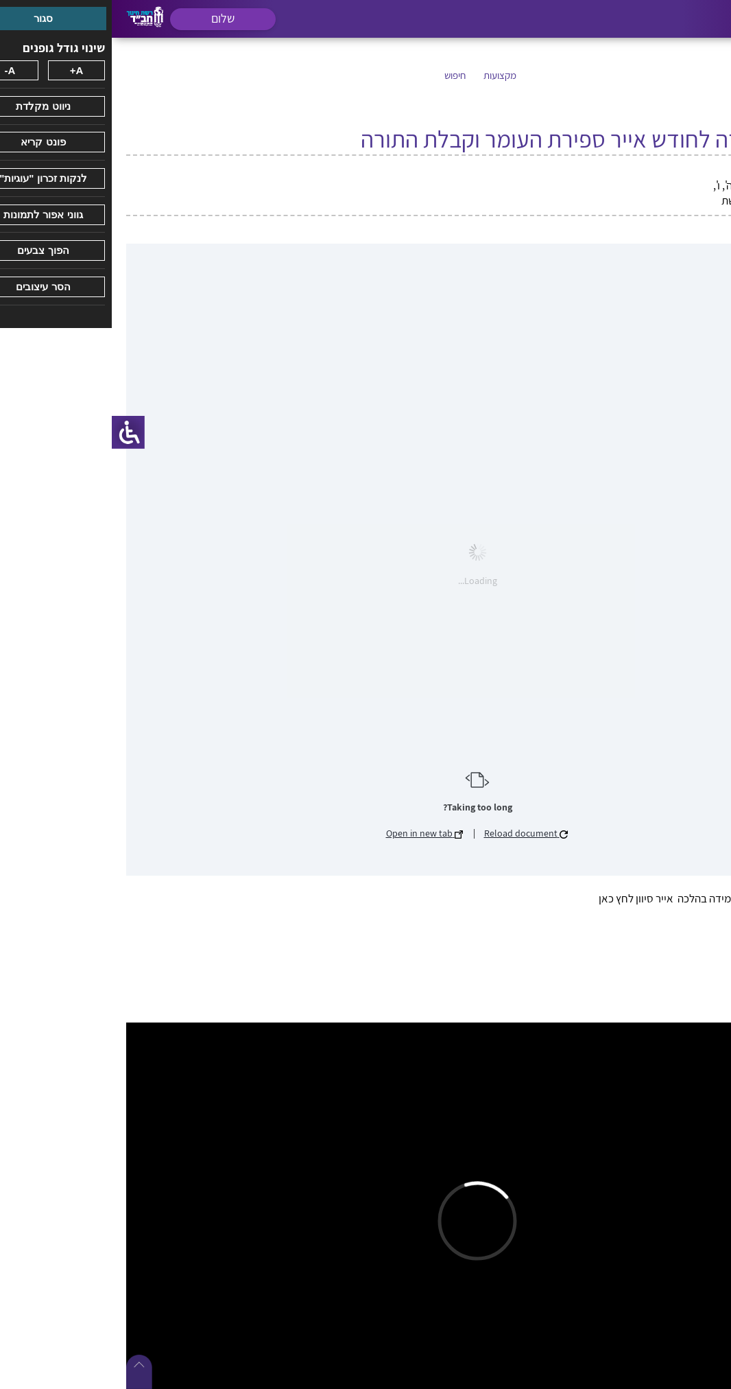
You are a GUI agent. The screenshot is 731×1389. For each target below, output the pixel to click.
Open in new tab (312, 833)
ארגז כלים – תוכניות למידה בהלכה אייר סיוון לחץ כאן (599, 898)
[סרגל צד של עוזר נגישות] (16, 432)
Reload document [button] (414, 833)
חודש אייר (658, 170)
